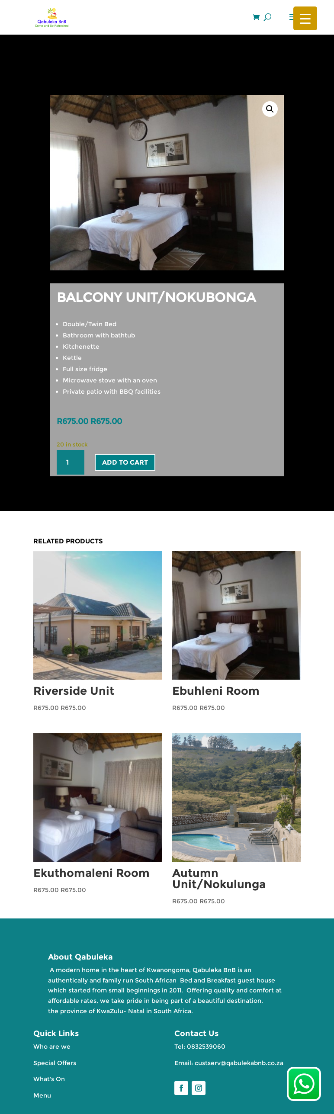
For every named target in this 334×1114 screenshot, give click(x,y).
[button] (270, 109)
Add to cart (125, 462)
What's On (49, 1079)
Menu (42, 1095)
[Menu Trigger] (305, 18)
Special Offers (54, 1063)
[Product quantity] (71, 462)
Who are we (52, 1046)
